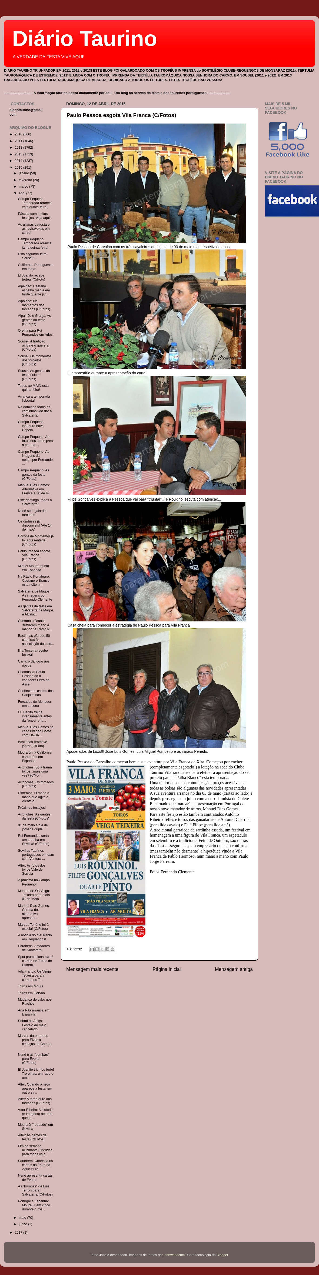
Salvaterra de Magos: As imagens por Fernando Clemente (35, 595)
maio (23, 1218)
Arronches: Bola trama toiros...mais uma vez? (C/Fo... (35, 771)
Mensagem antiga (234, 969)
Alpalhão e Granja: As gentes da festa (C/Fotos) (34, 320)
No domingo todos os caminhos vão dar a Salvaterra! (35, 411)
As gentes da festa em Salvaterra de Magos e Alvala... (35, 610)
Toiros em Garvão (31, 993)
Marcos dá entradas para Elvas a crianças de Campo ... (34, 1042)
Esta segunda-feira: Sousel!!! (32, 256)
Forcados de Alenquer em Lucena (34, 704)
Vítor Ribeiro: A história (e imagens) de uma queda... (35, 1114)
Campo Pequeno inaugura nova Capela (31, 426)
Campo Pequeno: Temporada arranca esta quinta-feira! (34, 203)
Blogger (222, 1255)
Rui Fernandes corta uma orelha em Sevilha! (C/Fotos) (33, 840)
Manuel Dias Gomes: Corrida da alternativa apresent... (34, 912)
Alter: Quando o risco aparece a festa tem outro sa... (35, 1088)
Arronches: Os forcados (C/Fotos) (36, 784)
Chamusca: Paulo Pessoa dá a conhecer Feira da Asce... (33, 678)
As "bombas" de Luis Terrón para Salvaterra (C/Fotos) (35, 1190)
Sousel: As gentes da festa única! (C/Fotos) (34, 375)
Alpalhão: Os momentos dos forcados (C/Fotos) (34, 305)
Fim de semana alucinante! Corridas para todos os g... (35, 1150)
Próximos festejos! (32, 808)
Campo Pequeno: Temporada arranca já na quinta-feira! (34, 243)
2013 (19, 154)
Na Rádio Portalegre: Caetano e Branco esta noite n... (34, 581)
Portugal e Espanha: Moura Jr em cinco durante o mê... (34, 1205)
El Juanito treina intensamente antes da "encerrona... (35, 716)
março (24, 186)
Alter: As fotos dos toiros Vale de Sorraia (31, 869)
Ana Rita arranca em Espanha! (33, 1012)
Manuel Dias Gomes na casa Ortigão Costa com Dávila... (36, 731)
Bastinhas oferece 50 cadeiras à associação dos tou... (36, 640)
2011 (19, 141)
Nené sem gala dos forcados (32, 513)
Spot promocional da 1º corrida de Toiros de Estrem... (35, 961)
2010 (19, 134)
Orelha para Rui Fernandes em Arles (35, 333)
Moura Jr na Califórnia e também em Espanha (34, 757)
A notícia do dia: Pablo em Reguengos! (35, 937)
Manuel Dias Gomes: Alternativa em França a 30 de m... (34, 489)
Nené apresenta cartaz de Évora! (35, 1177)
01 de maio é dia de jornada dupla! (33, 827)
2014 (19, 161)
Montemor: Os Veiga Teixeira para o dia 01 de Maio (34, 895)
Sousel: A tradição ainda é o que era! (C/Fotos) (33, 345)
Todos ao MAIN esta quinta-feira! (33, 388)
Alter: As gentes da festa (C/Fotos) (32, 1137)
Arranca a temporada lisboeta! (34, 398)
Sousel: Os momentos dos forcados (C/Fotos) (34, 360)
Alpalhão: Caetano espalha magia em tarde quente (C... (34, 290)
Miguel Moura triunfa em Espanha (33, 568)
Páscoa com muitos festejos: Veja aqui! (34, 216)
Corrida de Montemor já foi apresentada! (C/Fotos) (36, 540)
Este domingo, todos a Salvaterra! (35, 502)
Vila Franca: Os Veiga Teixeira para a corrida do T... (34, 975)
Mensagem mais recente (92, 969)
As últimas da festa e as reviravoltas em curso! (33, 229)
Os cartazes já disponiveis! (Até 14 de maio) (35, 525)
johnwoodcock (174, 1255)
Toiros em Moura (30, 986)
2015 (19, 167)
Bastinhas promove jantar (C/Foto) (32, 744)
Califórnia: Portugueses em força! (35, 267)
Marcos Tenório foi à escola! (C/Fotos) (33, 927)
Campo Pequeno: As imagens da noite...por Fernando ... (35, 458)
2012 (19, 147)
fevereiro (26, 180)
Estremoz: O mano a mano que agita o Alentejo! (33, 797)
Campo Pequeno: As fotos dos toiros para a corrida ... (35, 441)
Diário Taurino (84, 38)
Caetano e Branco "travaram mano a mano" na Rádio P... (35, 625)
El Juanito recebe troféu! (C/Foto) (31, 277)
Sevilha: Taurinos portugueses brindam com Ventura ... (36, 855)
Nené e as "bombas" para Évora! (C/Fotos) (33, 1059)
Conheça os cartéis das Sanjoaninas (36, 693)
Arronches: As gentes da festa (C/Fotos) (34, 816)
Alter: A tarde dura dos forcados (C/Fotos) (35, 1101)
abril (22, 193)
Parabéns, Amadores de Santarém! (34, 948)
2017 (19, 1232)
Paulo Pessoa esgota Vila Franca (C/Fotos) (121, 115)
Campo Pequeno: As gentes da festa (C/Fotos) (33, 474)
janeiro (24, 173)
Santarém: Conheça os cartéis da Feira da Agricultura (35, 1165)
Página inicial (167, 969)
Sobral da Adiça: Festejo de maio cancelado (32, 1025)
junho (23, 1224)
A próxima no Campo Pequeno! (34, 882)
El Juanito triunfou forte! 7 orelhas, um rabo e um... (36, 1074)
